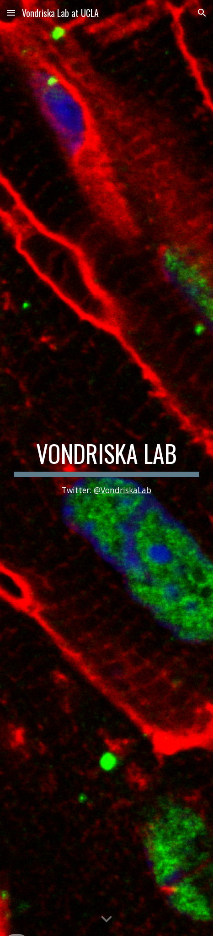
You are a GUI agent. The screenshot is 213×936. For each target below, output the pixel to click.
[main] (106, 467)
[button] (11, 12)
